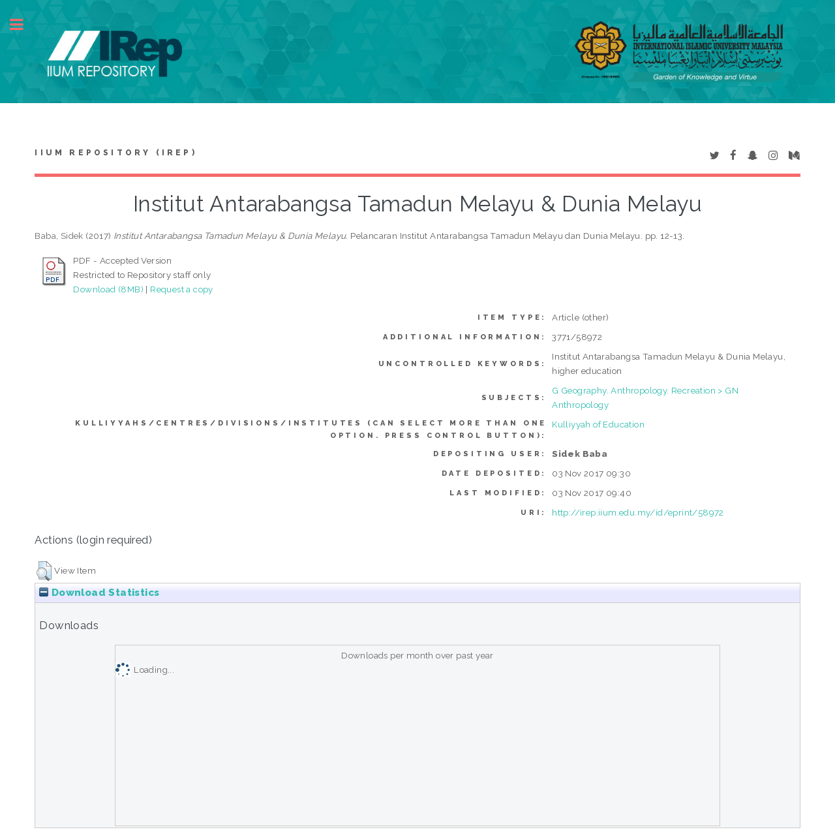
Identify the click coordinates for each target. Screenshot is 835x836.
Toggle (23, 24)
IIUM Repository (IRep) (115, 152)
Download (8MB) (108, 289)
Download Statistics (99, 592)
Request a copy (181, 289)
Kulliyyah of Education (598, 424)
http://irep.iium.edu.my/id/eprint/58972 (638, 512)
